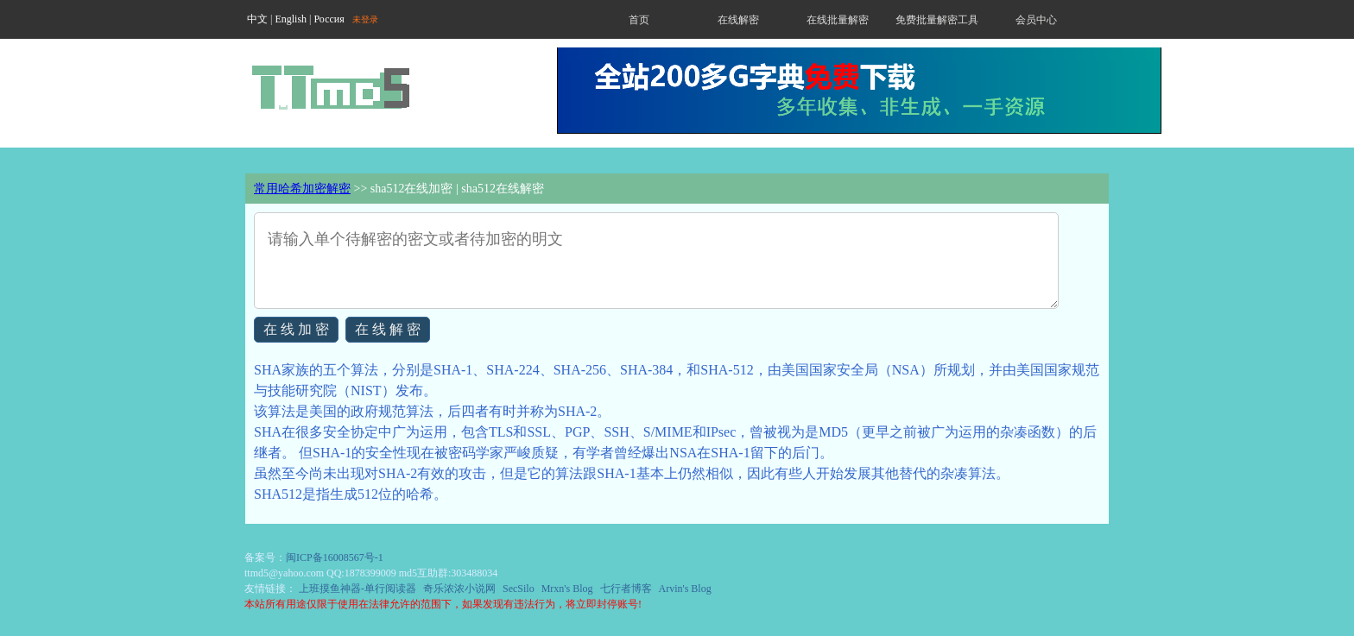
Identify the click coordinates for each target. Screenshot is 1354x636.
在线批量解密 (838, 20)
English (291, 19)
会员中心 (1036, 20)
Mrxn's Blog (567, 588)
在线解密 (738, 20)
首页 (639, 20)
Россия (328, 19)
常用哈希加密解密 (302, 188)
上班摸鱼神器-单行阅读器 (357, 588)
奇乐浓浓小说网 (459, 588)
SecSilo (519, 588)
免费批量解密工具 (936, 20)
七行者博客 (626, 588)
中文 (257, 19)
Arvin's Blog (685, 588)
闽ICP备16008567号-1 (334, 557)
